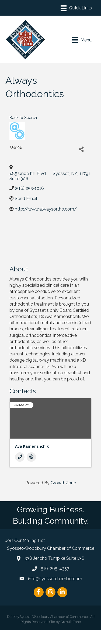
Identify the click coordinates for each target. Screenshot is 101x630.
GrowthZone (63, 482)
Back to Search (23, 117)
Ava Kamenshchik (32, 446)
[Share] (81, 150)
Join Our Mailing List (25, 540)
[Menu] (76, 8)
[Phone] (20, 457)
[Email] (31, 457)
